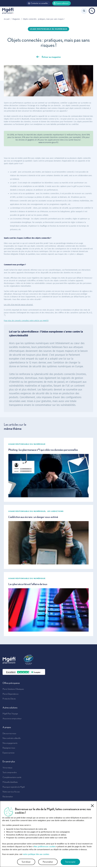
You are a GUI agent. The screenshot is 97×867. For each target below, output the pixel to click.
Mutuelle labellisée (10, 782)
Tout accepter (70, 862)
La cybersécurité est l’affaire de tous (27, 584)
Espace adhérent (61, 3)
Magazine (16, 19)
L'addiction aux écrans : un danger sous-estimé (33, 517)
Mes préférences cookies (45, 846)
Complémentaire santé (12, 777)
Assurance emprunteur (12, 718)
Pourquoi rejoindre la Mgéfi (14, 787)
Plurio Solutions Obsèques (13, 689)
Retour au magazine (51, 56)
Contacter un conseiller (38, 3)
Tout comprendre (10, 772)
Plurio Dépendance (10, 694)
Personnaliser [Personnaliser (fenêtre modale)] (48, 862)
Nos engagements (10, 743)
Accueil (7, 19)
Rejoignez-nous (9, 747)
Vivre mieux (7, 767)
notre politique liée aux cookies (36, 854)
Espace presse (8, 752)
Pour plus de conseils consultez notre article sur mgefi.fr (26, 321)
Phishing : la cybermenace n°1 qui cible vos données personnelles (43, 449)
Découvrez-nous (9, 733)
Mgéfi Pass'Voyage (10, 713)
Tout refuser (26, 862)
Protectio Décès (9, 698)
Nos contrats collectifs (11, 738)
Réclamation (8, 796)
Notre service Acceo (11, 791)
